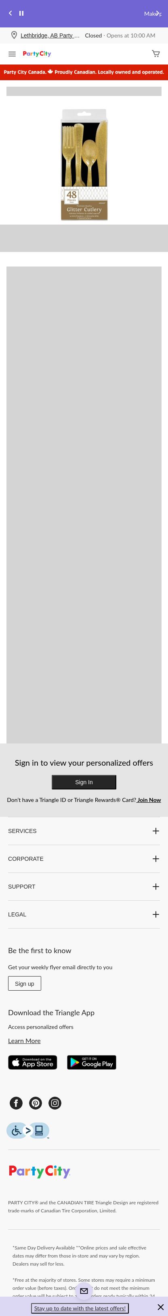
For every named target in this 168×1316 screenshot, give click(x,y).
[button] (161, 1308)
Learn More (24, 1040)
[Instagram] (54, 1103)
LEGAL (84, 914)
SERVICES (84, 831)
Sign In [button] (84, 782)
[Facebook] (16, 1103)
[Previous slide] (10, 14)
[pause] (21, 14)
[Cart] (156, 54)
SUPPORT (84, 887)
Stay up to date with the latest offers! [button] (80, 1308)
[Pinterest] (35, 1103)
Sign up (24, 984)
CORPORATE (84, 859)
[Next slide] (157, 14)
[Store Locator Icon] (14, 35)
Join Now (148, 799)
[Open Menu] (12, 54)
